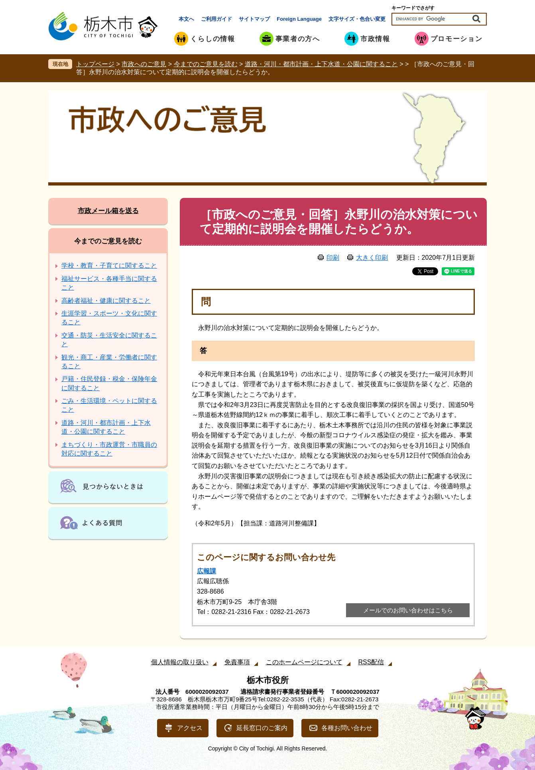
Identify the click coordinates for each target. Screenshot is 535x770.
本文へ (186, 19)
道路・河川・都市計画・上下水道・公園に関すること (321, 64)
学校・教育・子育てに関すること (109, 265)
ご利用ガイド (216, 19)
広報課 (206, 571)
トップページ (95, 64)
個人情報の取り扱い (179, 662)
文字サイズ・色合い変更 (357, 19)
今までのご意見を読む (206, 64)
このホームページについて (304, 662)
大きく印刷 (372, 257)
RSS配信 (371, 662)
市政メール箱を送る (108, 211)
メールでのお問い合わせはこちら (408, 610)
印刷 (333, 257)
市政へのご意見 (144, 64)
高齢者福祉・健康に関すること (106, 300)
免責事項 (237, 662)
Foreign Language (299, 19)
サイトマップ (254, 19)
